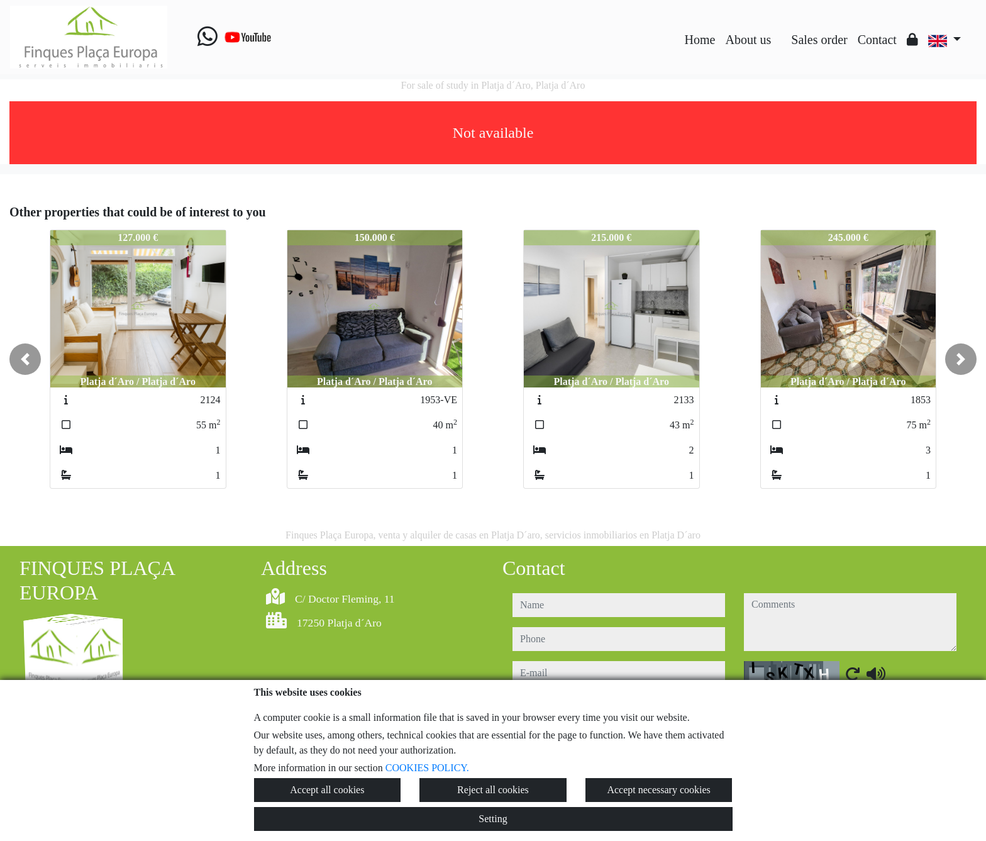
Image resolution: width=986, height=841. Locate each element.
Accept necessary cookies (658, 789)
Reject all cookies (493, 789)
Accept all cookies (327, 789)
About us (748, 40)
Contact (877, 40)
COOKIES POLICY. (427, 767)
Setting (493, 818)
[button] (25, 359)
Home (700, 40)
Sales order (819, 40)
